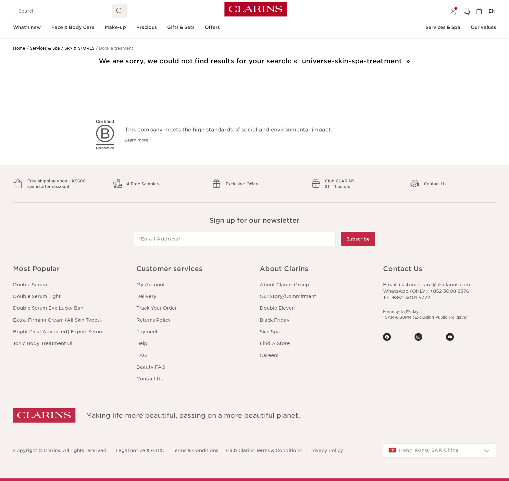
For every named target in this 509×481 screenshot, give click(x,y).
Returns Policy (153, 320)
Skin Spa (270, 331)
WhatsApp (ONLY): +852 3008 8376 (426, 291)
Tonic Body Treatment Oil (43, 343)
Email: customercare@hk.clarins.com (426, 284)
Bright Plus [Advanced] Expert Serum (58, 331)
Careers (269, 355)
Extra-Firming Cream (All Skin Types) (57, 320)
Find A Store (275, 343)
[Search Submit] (119, 11)
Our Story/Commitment (288, 296)
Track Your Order (156, 308)
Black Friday (275, 320)
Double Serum (30, 284)
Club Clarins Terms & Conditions (264, 450)
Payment (147, 331)
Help (141, 343)
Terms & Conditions (195, 450)
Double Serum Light (37, 296)
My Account (150, 284)
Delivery (146, 296)
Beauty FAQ (150, 367)
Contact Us (149, 378)
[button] (69, 269)
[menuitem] (453, 11)
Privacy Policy (326, 450)
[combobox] (439, 450)
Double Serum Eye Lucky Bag (48, 308)
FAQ (141, 355)
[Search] (62, 11)
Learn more (136, 140)
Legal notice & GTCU (140, 450)
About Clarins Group (284, 284)
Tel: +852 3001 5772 (406, 297)
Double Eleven (277, 308)
